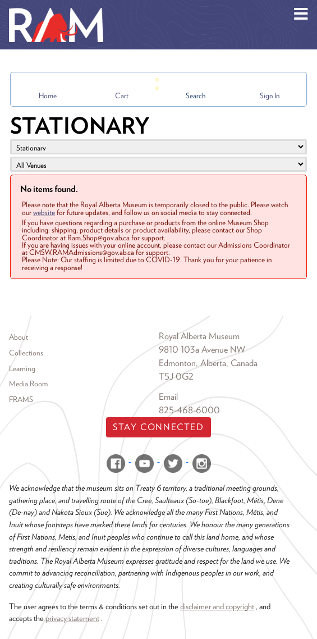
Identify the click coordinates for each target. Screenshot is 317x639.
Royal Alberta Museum (199, 336)
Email (168, 396)
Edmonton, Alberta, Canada (208, 363)
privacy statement (72, 618)
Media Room (28, 383)
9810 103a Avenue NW (202, 349)
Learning (22, 368)
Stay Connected (158, 427)
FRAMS (21, 399)
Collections (26, 352)
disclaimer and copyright (217, 606)
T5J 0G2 (176, 376)
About (18, 336)
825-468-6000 (189, 410)
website (44, 212)
